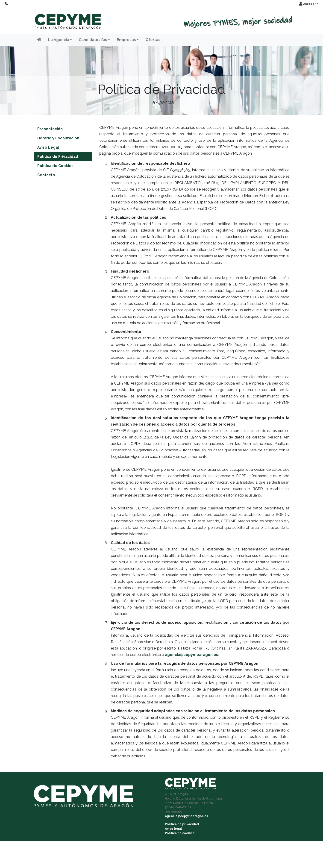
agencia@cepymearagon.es (191, 655)
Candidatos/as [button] (93, 40)
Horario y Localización (58, 138)
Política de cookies (179, 833)
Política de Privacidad (57, 156)
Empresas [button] (126, 40)
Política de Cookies (55, 166)
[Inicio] (67, 19)
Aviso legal (173, 828)
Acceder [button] (307, 4)
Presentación (50, 129)
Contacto (46, 175)
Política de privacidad (182, 824)
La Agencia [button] (58, 40)
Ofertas (153, 40)
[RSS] (6, 4)
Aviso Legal (48, 147)
